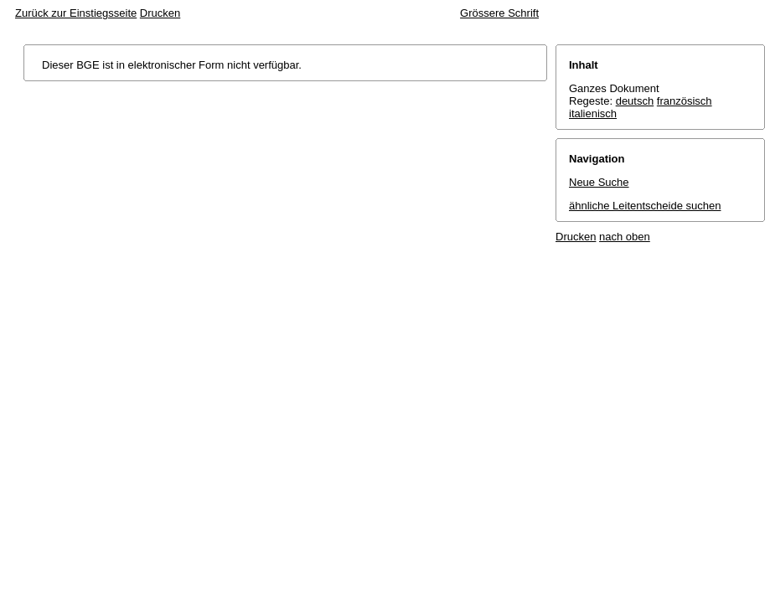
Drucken (160, 13)
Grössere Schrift (499, 13)
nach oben (624, 236)
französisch (684, 101)
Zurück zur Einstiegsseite (76, 13)
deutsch (635, 101)
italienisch (593, 113)
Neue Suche (599, 182)
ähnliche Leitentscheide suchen (645, 205)
